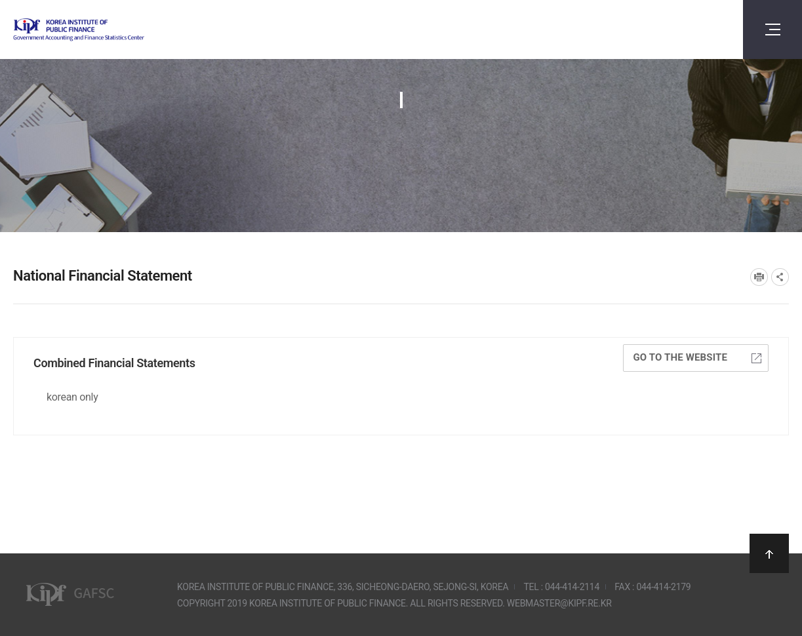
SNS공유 (780, 277)
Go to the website (697, 357)
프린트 (759, 277)
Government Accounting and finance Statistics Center (113, 29)
